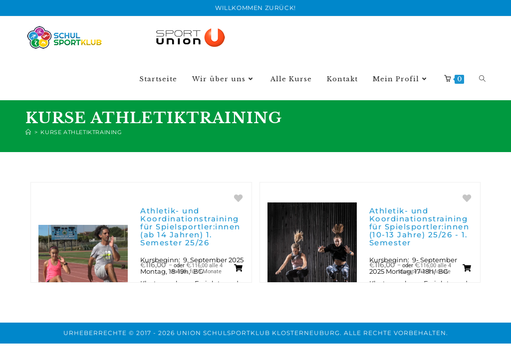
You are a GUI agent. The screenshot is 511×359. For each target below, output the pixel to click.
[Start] (28, 132)
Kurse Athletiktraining (81, 132)
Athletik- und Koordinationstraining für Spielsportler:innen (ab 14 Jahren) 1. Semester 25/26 (190, 226)
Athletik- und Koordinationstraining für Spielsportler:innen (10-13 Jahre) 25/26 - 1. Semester (419, 226)
